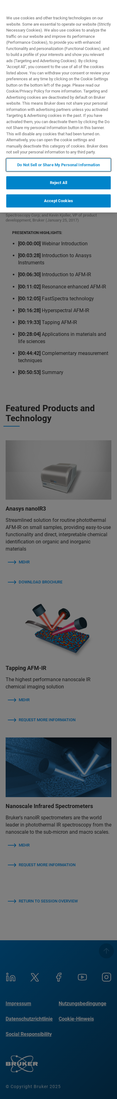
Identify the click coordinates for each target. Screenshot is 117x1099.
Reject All (58, 182)
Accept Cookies (58, 200)
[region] (58, 106)
